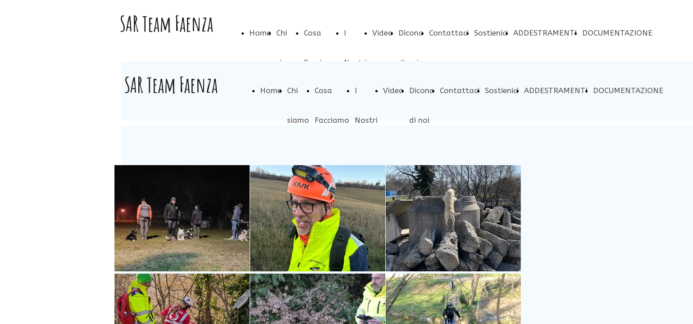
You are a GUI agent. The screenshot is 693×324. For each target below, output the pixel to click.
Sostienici (491, 32)
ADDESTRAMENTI (545, 32)
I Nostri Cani (366, 120)
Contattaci (449, 32)
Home (260, 32)
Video (382, 32)
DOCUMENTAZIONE (617, 32)
